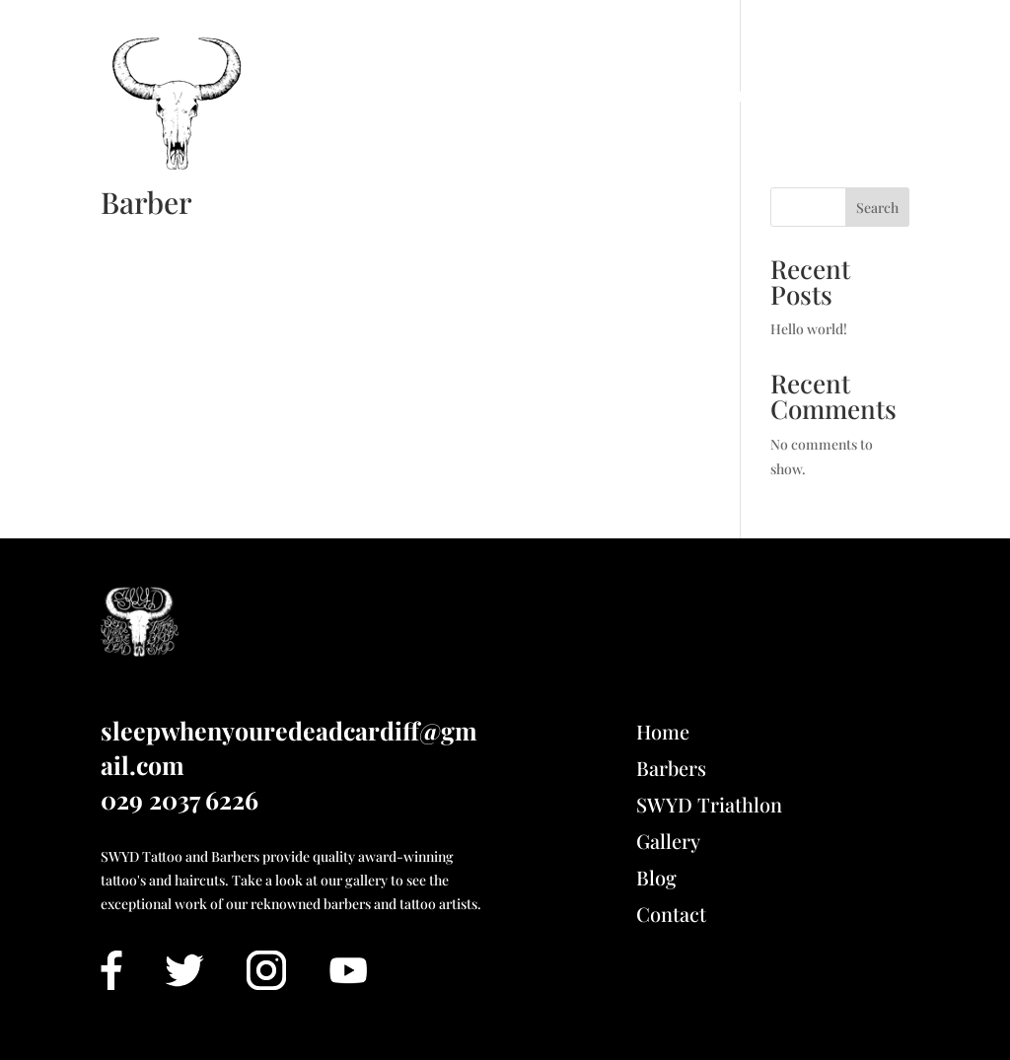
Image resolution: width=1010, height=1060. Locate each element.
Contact (874, 96)
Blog (794, 96)
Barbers (671, 767)
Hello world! (808, 328)
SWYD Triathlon (677, 96)
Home (317, 96)
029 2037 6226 (179, 799)
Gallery (547, 96)
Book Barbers (429, 96)
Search (877, 207)
